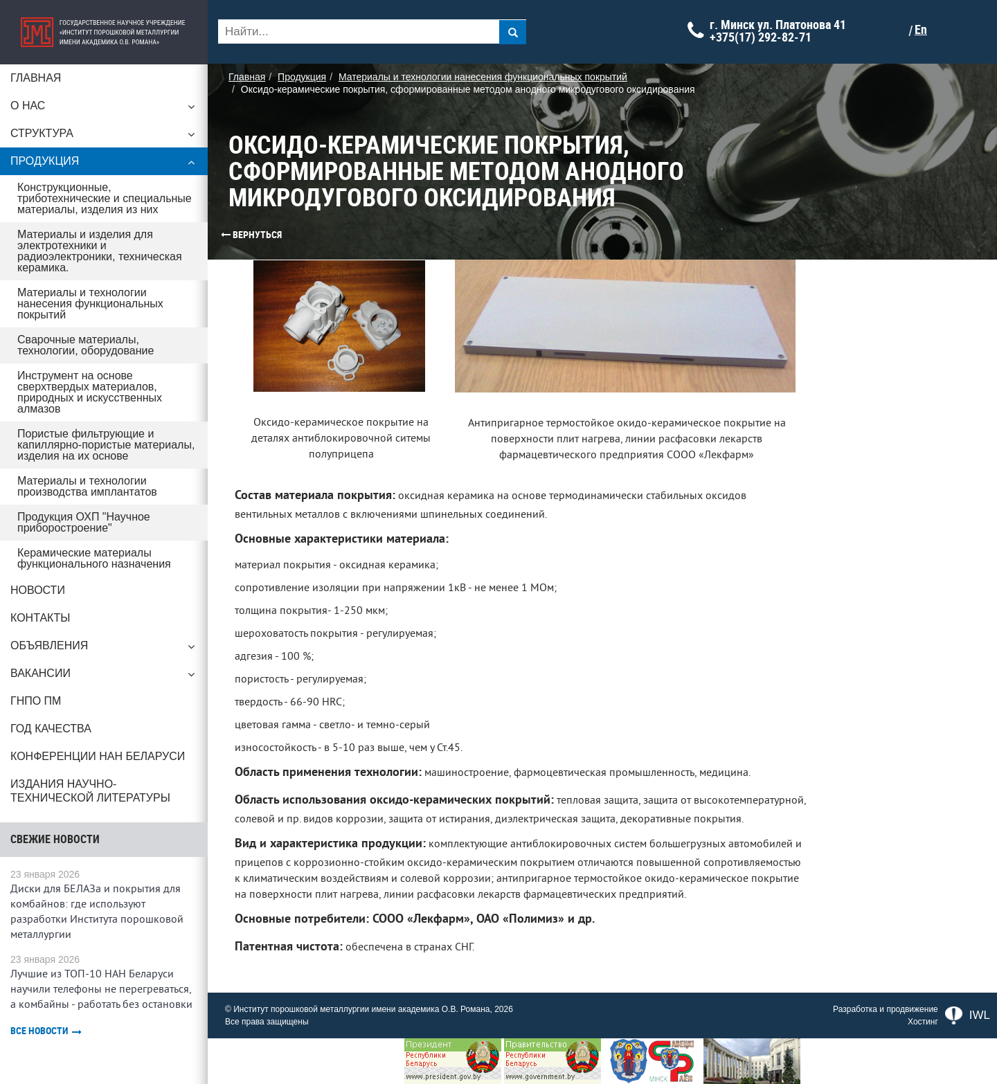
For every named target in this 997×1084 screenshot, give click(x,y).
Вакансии (103, 677)
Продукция (103, 164)
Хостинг (923, 1022)
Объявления (103, 649)
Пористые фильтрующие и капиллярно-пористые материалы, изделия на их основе (106, 445)
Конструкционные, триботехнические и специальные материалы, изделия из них (104, 198)
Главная (35, 78)
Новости (37, 590)
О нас (103, 109)
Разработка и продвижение (885, 1009)
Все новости (46, 1031)
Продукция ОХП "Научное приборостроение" (83, 522)
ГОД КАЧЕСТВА (50, 728)
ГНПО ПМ (35, 701)
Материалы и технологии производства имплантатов (87, 486)
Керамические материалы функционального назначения (94, 558)
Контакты (40, 618)
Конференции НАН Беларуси (97, 756)
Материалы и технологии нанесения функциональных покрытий (90, 303)
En (921, 30)
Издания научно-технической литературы (90, 791)
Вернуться (225, 234)
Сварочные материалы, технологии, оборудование (85, 345)
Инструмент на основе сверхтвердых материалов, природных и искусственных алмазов (89, 392)
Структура (103, 137)
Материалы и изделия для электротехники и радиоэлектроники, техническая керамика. (99, 250)
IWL (967, 1015)
